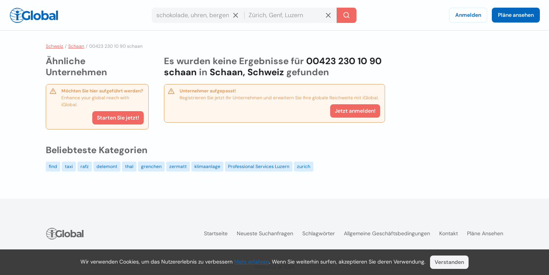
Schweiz (54, 46)
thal (129, 166)
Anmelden (468, 14)
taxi (69, 166)
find (53, 166)
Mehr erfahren (251, 261)
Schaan (76, 46)
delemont (106, 166)
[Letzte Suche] (346, 15)
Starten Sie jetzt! (118, 117)
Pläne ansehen (516, 14)
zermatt (178, 166)
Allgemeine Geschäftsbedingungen (387, 233)
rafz (84, 166)
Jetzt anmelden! (355, 110)
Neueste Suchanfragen (265, 233)
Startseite (216, 233)
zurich (303, 166)
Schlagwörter (318, 233)
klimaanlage (207, 166)
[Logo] (34, 15)
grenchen (151, 166)
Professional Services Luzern (258, 166)
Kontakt (448, 233)
